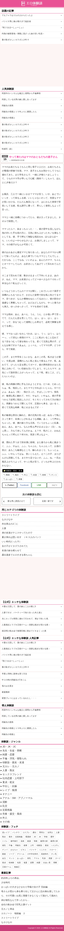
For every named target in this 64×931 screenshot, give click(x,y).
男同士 (42, 832)
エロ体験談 (44, 928)
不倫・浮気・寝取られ (14, 758)
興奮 (20, 479)
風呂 (17, 475)
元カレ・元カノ (10, 766)
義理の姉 (44, 841)
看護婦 (28, 837)
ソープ (11, 854)
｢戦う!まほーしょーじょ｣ (13, 27)
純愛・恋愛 (8, 754)
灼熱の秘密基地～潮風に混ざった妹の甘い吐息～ (23, 34)
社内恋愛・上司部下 (13, 778)
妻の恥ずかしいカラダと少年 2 (15, 137)
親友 (47, 845)
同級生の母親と (8, 118)
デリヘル (20, 854)
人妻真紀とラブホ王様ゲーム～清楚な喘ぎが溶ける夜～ (26, 625)
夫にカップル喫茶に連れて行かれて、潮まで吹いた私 (25, 619)
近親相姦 (7, 810)
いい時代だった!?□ (11, 541)
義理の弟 (54, 841)
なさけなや (7, 519)
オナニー (7, 794)
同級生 (18, 845)
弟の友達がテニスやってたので (17, 533)
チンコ (54, 475)
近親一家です (48, 501)
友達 (35, 475)
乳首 (44, 858)
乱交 (4, 806)
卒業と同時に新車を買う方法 (14, 674)
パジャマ (32, 850)
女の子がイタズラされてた (15, 546)
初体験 (11, 863)
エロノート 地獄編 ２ (13, 913)
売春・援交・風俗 (12, 813)
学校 (46, 837)
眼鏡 (4, 854)
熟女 (4, 837)
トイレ (5, 841)
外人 (4, 817)
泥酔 (4, 802)
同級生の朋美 (7, 106)
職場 (8, 475)
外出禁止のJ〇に (10, 524)
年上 (26, 475)
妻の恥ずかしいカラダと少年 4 (15, 40)
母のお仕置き (7, 686)
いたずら (55, 845)
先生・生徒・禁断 (12, 750)
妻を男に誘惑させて (16, 501)
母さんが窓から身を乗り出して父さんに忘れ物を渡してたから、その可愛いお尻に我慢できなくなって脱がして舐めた (30, 893)
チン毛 (54, 854)
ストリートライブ (10, 515)
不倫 (10, 845)
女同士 (50, 832)
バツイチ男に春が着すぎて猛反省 (16, 21)
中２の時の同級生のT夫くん (14, 680)
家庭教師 (6, 692)
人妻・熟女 (8, 770)
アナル (36, 858)
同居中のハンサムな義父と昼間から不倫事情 (21, 93)
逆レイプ (5, 832)
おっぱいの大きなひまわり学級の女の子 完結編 (24, 887)
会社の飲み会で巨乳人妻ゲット (16, 904)
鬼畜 (25, 863)
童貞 (4, 863)
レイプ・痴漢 (9, 790)
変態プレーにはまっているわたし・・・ (19, 698)
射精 (44, 475)
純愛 (38, 863)
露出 (34, 832)
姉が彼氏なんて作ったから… (15, 900)
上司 (32, 845)
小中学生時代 (32, 854)
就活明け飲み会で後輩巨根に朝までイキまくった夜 (24, 631)
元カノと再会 (7, 909)
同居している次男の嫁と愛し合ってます (19, 99)
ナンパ (5, 850)
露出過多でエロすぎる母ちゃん (17, 555)
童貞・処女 (8, 782)
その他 (6, 821)
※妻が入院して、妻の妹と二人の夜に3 (19, 606)
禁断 (55, 863)
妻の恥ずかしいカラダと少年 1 (15, 143)
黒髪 (50, 858)
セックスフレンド (12, 774)
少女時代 (5, 882)
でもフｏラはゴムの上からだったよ (17, 15)
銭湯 (29, 841)
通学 (52, 837)
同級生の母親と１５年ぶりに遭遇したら (19, 112)
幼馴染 (39, 845)
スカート (53, 850)
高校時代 (44, 854)
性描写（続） (7, 149)
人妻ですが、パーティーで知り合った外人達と (22, 613)
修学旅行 (14, 841)
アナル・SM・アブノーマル (17, 798)
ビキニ (23, 850)
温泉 (22, 841)
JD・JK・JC (9, 746)
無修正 (17, 867)
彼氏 (4, 845)
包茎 (19, 863)
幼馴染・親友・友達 (14, 471)
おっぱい (9, 479)
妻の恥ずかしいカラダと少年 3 (15, 131)
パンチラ (16, 832)
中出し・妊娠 (9, 786)
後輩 (25, 845)
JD (35, 837)
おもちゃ (14, 850)
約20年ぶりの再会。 (11, 878)
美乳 (29, 858)
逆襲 (32, 863)
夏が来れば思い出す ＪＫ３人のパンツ (21, 537)
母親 (35, 841)
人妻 (4, 528)
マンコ (11, 858)
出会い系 (46, 863)
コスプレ (26, 832)
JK (40, 837)
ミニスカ (42, 850)
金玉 (4, 858)
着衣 (10, 837)
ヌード (58, 858)
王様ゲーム (6, 867)
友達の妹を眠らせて (11, 550)
